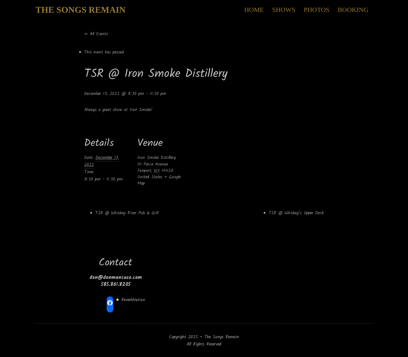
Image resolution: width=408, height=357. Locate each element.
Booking (353, 9)
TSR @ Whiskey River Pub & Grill (126, 212)
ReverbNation (133, 299)
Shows (283, 9)
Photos (316, 9)
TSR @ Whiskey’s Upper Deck (296, 212)
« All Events (96, 33)
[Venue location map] (220, 159)
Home (254, 9)
